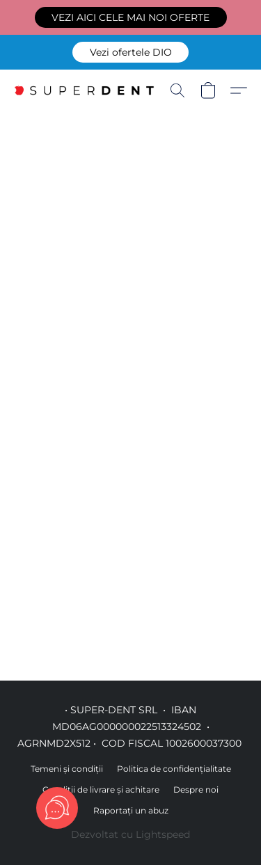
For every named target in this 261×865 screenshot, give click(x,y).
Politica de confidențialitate (174, 768)
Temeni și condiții (67, 768)
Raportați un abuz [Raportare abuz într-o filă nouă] (130, 810)
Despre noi (196, 789)
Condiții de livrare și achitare (100, 789)
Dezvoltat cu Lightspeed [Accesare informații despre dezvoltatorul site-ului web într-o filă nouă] (130, 834)
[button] (131, 17)
